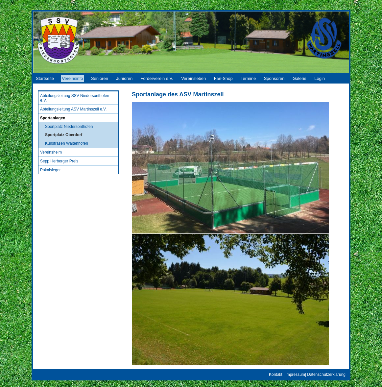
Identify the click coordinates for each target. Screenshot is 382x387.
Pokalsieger (50, 170)
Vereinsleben (193, 78)
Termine (248, 78)
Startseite (45, 78)
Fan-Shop (223, 78)
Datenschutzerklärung (326, 374)
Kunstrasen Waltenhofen (66, 143)
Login (319, 78)
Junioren (124, 78)
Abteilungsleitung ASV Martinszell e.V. (73, 109)
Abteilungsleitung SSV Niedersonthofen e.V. (74, 98)
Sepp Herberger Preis (59, 161)
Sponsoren (274, 78)
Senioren (99, 78)
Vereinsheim (51, 152)
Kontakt (275, 374)
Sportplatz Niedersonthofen (69, 126)
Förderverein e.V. (157, 78)
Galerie (299, 78)
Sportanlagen (52, 118)
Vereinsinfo (72, 78)
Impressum (295, 374)
